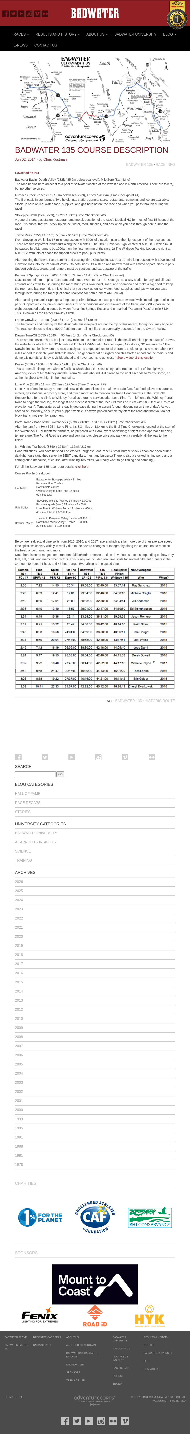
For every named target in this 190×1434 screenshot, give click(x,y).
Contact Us (45, 45)
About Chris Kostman (81, 1345)
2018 (19, 955)
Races (21, 34)
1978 (19, 1165)
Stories (23, 812)
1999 (19, 1119)
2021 (19, 927)
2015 (19, 982)
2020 (19, 936)
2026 (19, 882)
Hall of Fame (27, 794)
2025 (19, 891)
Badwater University (135, 34)
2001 (19, 1101)
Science (23, 851)
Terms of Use (75, 1380)
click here (81, 466)
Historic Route (160, 701)
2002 (19, 1092)
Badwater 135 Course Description (91, 150)
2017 (19, 964)
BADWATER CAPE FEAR (47, 1337)
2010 (19, 1019)
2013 (19, 1000)
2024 (19, 900)
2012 (19, 1009)
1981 (19, 1155)
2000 (19, 1110)
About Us (97, 34)
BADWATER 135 (42, 1345)
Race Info (165, 164)
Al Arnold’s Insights (35, 842)
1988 (19, 1146)
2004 (19, 1073)
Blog (169, 34)
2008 (19, 1037)
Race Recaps (28, 803)
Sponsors (26, 1253)
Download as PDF (27, 173)
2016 (19, 973)
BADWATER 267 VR (15, 1337)
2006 (19, 1055)
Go (60, 774)
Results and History (58, 34)
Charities (25, 1183)
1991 (19, 1137)
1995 (19, 1128)
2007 (19, 1046)
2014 (19, 991)
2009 (19, 1028)
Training (23, 860)
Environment (75, 1364)
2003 (19, 1082)
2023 (19, 909)
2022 (19, 918)
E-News (21, 45)
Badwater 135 (139, 164)
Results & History (156, 1337)
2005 (19, 1064)
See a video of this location (135, 357)
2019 (19, 946)
